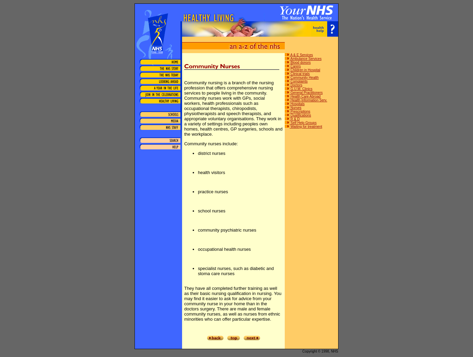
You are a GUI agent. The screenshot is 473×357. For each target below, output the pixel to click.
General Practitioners (304, 93)
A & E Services (299, 55)
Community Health (302, 77)
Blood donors (298, 62)
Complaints (296, 81)
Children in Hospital (302, 70)
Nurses (293, 108)
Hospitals (295, 104)
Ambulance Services (303, 59)
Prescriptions (297, 111)
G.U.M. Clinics (298, 89)
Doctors (293, 85)
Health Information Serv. (306, 100)
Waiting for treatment (303, 126)
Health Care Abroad (303, 96)
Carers (293, 66)
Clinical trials (297, 74)
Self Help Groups (301, 123)
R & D (292, 119)
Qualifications (298, 115)
